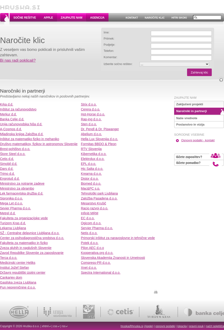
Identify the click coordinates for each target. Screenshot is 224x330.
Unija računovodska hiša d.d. (21, 124)
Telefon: (109, 51)
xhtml (45, 326)
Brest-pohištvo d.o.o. (15, 149)
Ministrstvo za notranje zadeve (22, 183)
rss (63, 326)
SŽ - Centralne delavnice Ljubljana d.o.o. (30, 233)
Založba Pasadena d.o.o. (99, 198)
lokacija (182, 326)
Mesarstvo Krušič (93, 203)
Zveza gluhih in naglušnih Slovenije (26, 248)
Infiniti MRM (89, 213)
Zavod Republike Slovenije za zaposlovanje (32, 253)
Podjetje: (109, 44)
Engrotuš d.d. (10, 178)
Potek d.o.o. (90, 243)
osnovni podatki (165, 326)
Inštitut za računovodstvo (18, 109)
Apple (48, 17)
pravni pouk (196, 326)
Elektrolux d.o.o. (92, 159)
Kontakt (132, 17)
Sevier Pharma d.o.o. (15, 208)
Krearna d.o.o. (91, 173)
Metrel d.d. (8, 213)
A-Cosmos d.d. (11, 129)
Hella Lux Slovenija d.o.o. (99, 139)
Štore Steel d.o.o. (12, 154)
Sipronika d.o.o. (11, 198)
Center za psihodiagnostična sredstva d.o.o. (32, 238)
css (55, 326)
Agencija (97, 17)
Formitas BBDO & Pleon (98, 144)
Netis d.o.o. (89, 233)
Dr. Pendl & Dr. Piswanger (100, 129)
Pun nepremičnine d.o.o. (18, 287)
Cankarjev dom (11, 277)
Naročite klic (155, 17)
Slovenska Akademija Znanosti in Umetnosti (113, 258)
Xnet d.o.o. (89, 267)
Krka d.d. (6, 104)
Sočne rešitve (24, 17)
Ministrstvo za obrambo (17, 188)
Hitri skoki (179, 17)
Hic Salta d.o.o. (92, 169)
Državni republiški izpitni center (22, 272)
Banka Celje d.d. (12, 119)
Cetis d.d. (7, 159)
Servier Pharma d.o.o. (97, 228)
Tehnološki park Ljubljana (99, 193)
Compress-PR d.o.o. (96, 263)
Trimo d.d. (7, 173)
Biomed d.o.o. (91, 183)
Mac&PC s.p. (90, 188)
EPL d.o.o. (88, 164)
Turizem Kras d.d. (13, 223)
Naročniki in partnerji (191, 111)
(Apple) (148, 326)
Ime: (107, 32)
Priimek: (109, 38)
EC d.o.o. (88, 218)
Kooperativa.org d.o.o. (97, 253)
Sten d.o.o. (89, 124)
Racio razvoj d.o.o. (94, 208)
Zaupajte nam (71, 17)
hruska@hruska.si (131, 326)
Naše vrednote (186, 118)
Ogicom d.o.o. (91, 223)
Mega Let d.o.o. (11, 203)
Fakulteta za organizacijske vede (24, 218)
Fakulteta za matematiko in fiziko (24, 243)
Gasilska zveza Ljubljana (18, 282)
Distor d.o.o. (90, 178)
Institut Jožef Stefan (14, 267)
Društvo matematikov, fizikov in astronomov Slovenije (39, 144)
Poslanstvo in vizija (190, 124)
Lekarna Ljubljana (13, 228)
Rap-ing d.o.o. (91, 119)
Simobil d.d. (8, 164)
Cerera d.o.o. (90, 109)
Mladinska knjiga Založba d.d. (21, 134)
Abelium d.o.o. (91, 134)
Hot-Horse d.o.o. (93, 114)
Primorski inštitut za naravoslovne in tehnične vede (118, 238)
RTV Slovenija (91, 149)
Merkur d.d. (8, 114)
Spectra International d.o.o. (100, 272)
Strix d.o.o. (89, 104)
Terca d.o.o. (8, 258)
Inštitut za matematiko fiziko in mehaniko (29, 139)
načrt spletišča (215, 326)
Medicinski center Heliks (17, 263)
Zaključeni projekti (189, 104)
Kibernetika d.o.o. (94, 154)
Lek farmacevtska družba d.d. (21, 193)
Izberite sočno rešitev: (118, 64)
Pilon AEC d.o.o (92, 248)
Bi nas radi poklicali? (18, 60)
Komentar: (110, 57)
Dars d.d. (6, 169)
